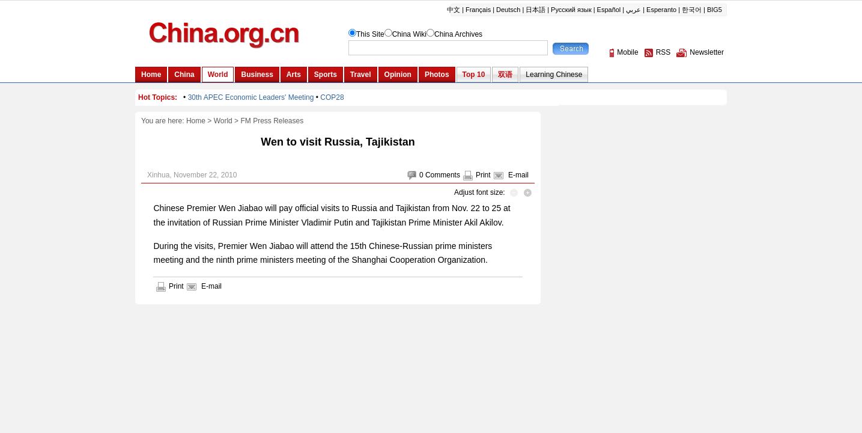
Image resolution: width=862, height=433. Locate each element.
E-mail (518, 175)
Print (483, 175)
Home (195, 121)
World (223, 121)
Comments (442, 175)
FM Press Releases (271, 121)
